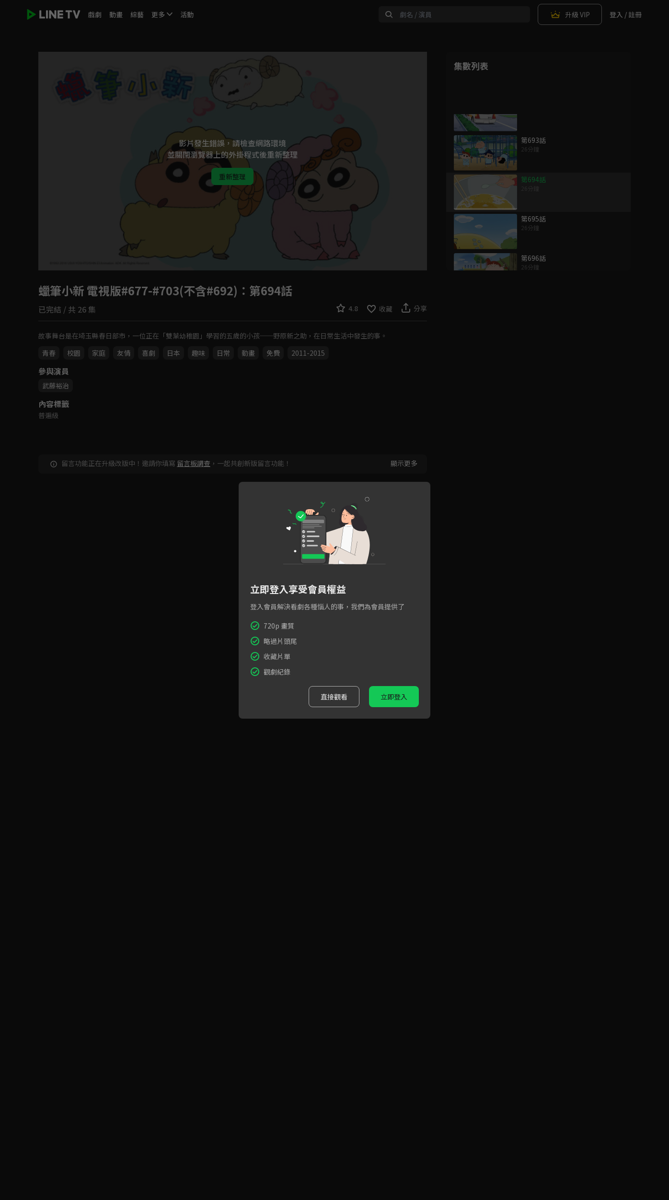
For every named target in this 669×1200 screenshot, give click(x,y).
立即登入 (394, 696)
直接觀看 (334, 696)
